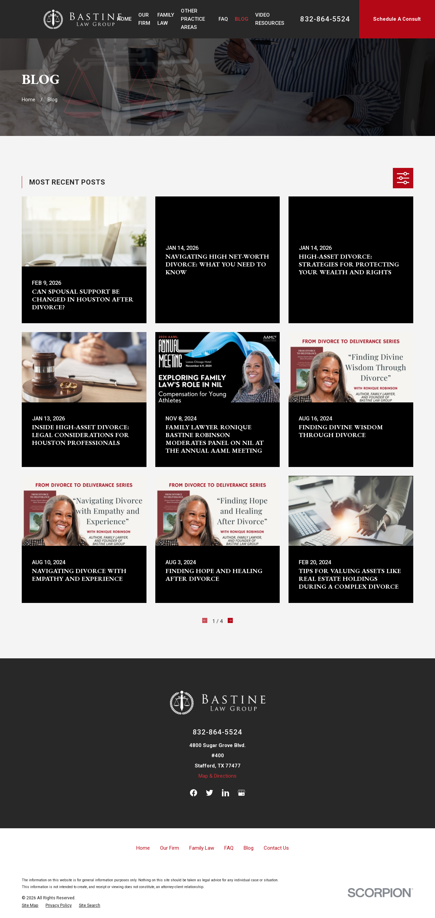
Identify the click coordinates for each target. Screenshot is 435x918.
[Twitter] (209, 792)
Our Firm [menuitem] (144, 19)
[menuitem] (30, 905)
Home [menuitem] (124, 19)
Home (143, 848)
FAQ (228, 848)
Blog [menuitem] (241, 19)
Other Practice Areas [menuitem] (193, 19)
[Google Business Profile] (241, 792)
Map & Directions (217, 776)
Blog (249, 848)
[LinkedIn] (225, 792)
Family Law (201, 848)
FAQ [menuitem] (223, 19)
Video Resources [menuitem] (269, 19)
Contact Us (276, 848)
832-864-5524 (325, 19)
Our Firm (169, 848)
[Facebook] (193, 792)
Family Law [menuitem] (165, 19)
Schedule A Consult (397, 19)
